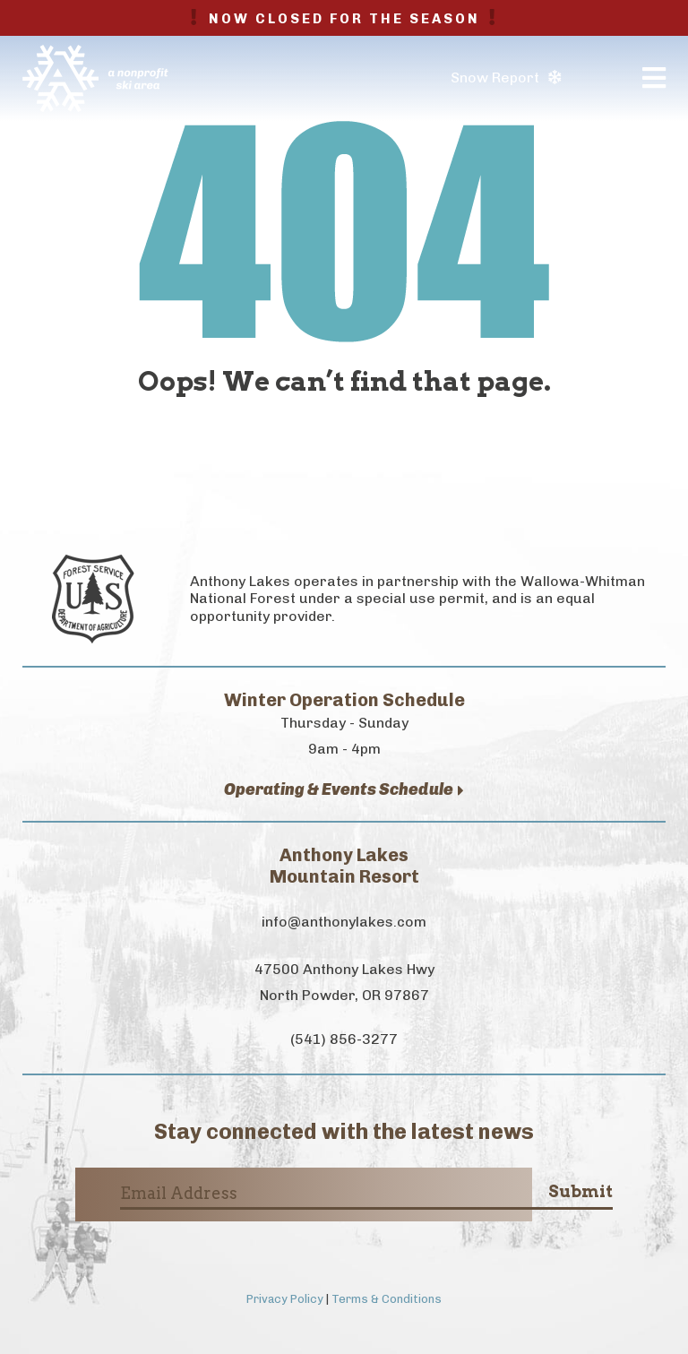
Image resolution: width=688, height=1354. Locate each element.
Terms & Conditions (386, 1299)
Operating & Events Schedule (344, 789)
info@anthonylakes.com (344, 921)
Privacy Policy (284, 1299)
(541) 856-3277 (344, 1039)
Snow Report (506, 77)
